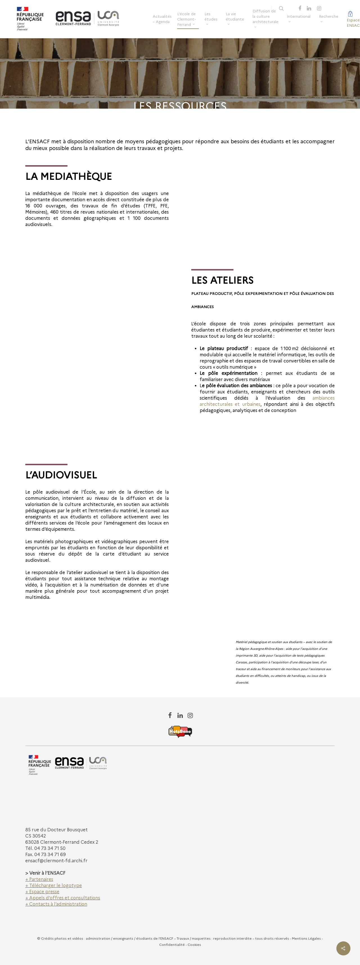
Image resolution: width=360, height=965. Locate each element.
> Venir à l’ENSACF (45, 873)
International (298, 18)
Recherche (328, 18)
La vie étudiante (235, 18)
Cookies (194, 944)
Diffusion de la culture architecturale (265, 18)
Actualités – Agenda (162, 19)
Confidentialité (172, 944)
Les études (210, 18)
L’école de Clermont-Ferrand (186, 19)
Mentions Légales (306, 938)
